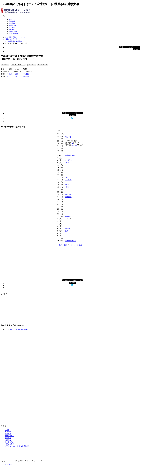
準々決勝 (68, 194)
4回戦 (67, 184)
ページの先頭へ (6, 464)
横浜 (8, 76)
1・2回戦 (68, 160)
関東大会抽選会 (70, 241)
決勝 (66, 231)
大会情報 (12, 21)
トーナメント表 (76, 245)
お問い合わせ (13, 33)
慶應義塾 (26, 76)
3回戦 (67, 177)
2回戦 (67, 162)
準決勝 (67, 228)
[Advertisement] (70, 94)
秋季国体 (68, 216)
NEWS (11, 19)
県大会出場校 (63, 245)
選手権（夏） (13, 25)
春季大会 (12, 23)
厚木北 (9, 74)
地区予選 (68, 137)
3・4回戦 (68, 180)
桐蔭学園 (26, 74)
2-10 (16, 74)
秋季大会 (12, 27)
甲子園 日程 (13, 31)
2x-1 (16, 76)
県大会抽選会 (70, 155)
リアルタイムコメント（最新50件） (17, 329)
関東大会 (12, 29)
